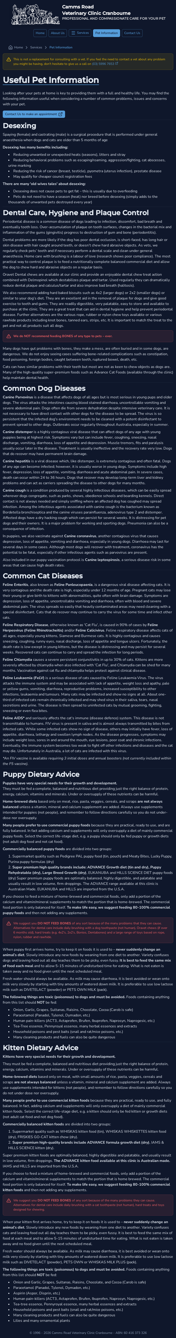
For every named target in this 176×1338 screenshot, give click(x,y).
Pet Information (106, 33)
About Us (58, 33)
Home (40, 33)
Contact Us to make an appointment (34, 114)
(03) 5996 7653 (105, 64)
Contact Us (132, 33)
